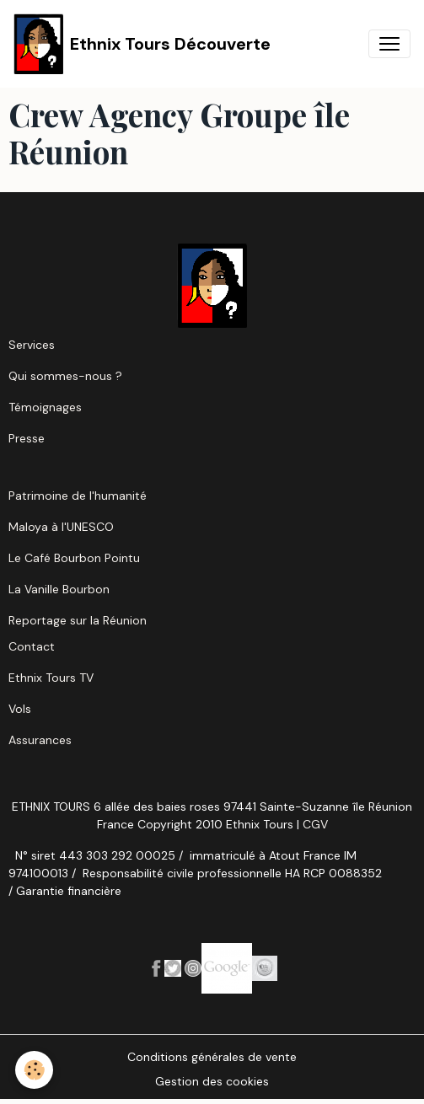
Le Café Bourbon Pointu (74, 557)
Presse (26, 438)
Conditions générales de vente (212, 1056)
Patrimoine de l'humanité (77, 495)
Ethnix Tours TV (51, 677)
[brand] (142, 43)
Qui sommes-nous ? (65, 375)
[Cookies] (34, 1070)
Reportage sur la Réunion (77, 620)
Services (31, 344)
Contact (31, 646)
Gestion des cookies (212, 1081)
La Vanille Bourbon (59, 589)
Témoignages (45, 407)
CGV (315, 824)
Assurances (40, 740)
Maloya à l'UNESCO (61, 526)
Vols (19, 708)
